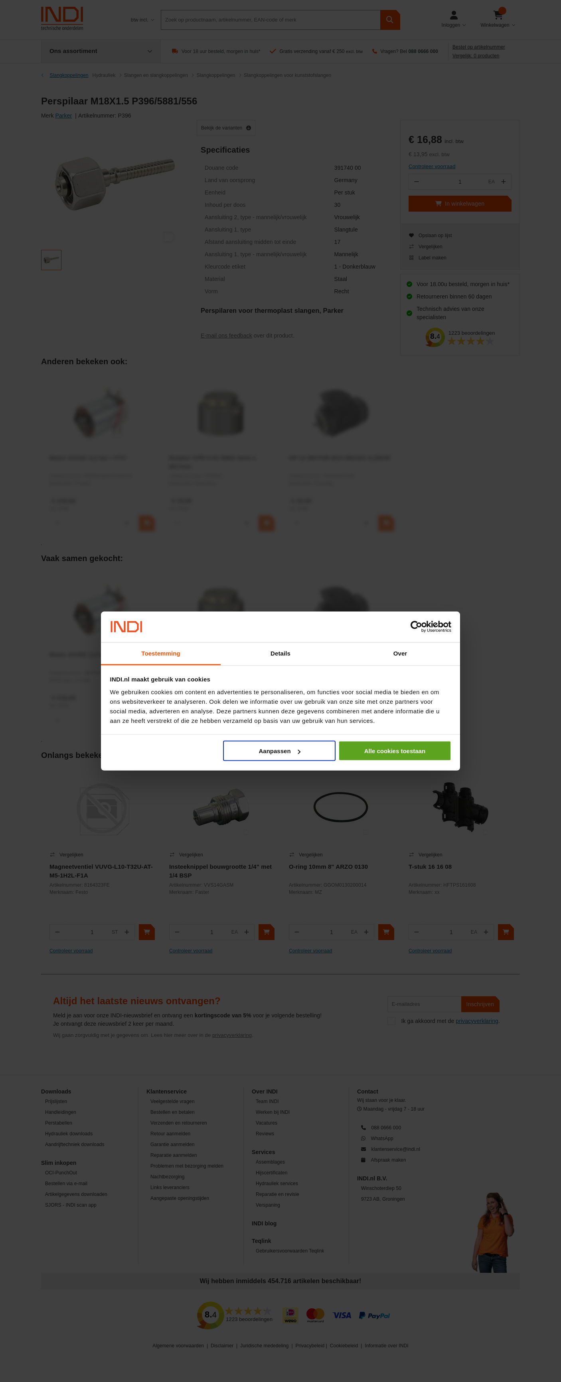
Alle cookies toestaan (394, 751)
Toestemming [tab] (160, 653)
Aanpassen (279, 751)
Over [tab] (400, 653)
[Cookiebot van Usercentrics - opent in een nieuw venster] (416, 627)
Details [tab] (280, 653)
